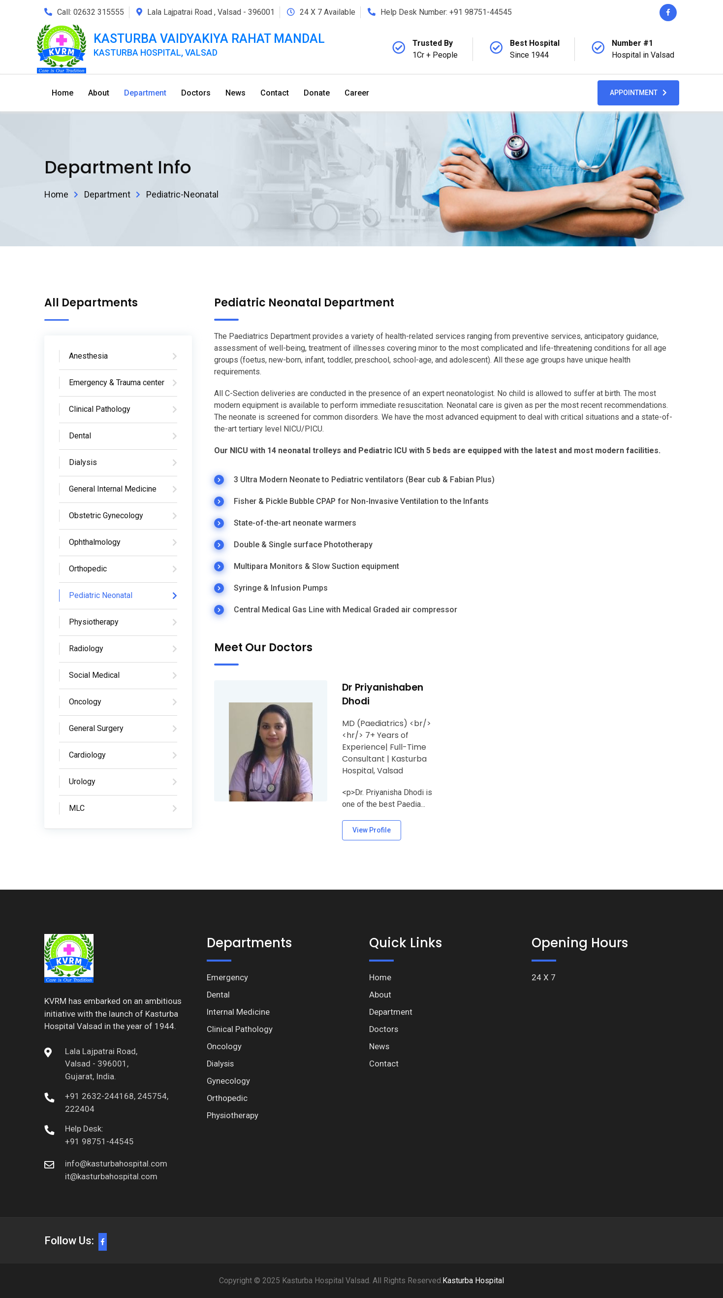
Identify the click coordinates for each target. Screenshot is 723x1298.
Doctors (196, 93)
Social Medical (94, 675)
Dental (80, 435)
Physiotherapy (94, 622)
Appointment (638, 93)
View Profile (371, 830)
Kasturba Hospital (473, 1280)
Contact (274, 93)
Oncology (85, 701)
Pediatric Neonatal (100, 595)
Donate (317, 93)
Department (145, 93)
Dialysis (83, 462)
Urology (82, 781)
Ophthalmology (95, 542)
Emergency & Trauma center (116, 382)
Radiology (86, 648)
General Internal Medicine (113, 489)
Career (357, 93)
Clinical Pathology (99, 409)
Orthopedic (88, 568)
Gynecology (229, 1082)
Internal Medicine (238, 1012)
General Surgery (96, 728)
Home (62, 93)
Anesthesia (88, 356)
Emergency (227, 977)
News (235, 93)
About (98, 93)
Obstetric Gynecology (106, 515)
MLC (77, 808)
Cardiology (87, 755)
